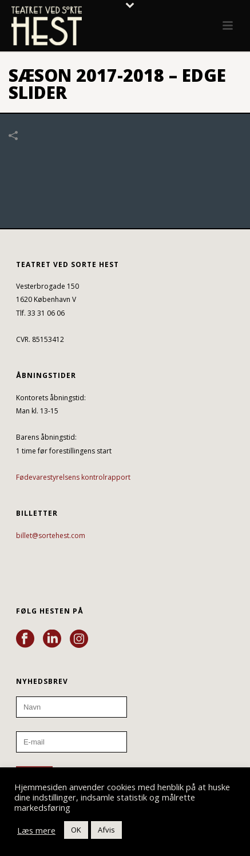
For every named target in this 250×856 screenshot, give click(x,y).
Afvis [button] (106, 830)
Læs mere (36, 830)
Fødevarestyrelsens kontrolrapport (73, 477)
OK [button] (76, 830)
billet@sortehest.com (50, 535)
